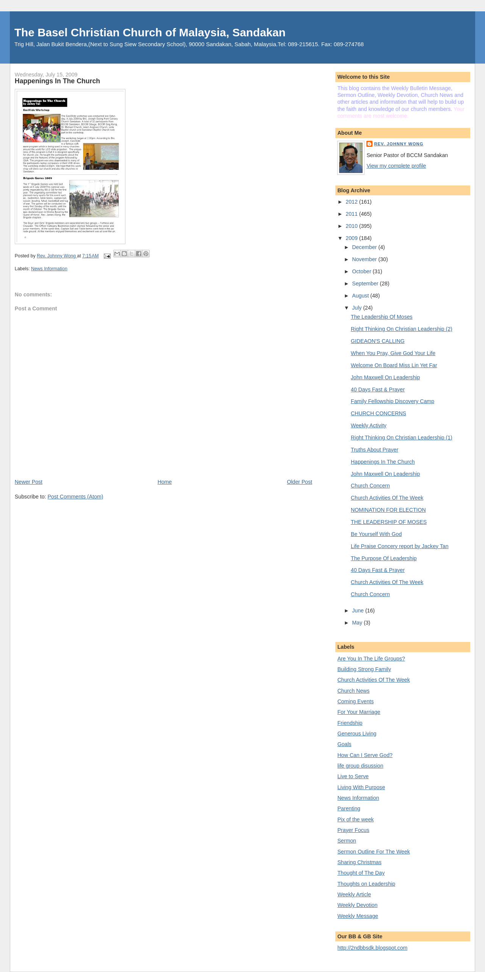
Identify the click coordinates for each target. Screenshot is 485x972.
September (366, 283)
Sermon (346, 841)
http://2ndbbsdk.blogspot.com (372, 948)
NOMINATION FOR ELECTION (388, 510)
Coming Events (355, 701)
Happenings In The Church (383, 462)
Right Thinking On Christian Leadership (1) (401, 438)
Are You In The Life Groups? (371, 659)
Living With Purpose (361, 787)
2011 (352, 214)
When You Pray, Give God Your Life (393, 353)
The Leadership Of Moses (382, 317)
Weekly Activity (368, 425)
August (361, 296)
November (365, 259)
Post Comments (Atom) (75, 497)
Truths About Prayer (374, 450)
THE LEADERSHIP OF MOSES (389, 522)
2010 (352, 226)
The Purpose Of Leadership (384, 558)
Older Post (299, 482)
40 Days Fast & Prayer (378, 389)
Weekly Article (354, 894)
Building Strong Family (364, 669)
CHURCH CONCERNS (378, 413)
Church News (353, 691)
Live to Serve (353, 776)
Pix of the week (355, 819)
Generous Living (356, 734)
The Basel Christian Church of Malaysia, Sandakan (150, 32)
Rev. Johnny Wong (398, 144)
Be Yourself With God (376, 534)
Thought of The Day (361, 873)
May (358, 623)
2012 (352, 202)
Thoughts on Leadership (366, 884)
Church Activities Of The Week (387, 498)
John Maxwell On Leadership (385, 377)
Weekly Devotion (357, 905)
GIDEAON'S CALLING (378, 341)
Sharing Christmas (359, 862)
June (358, 611)
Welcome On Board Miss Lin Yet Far (394, 365)
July (357, 308)
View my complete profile (396, 166)
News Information (49, 268)
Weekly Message (357, 916)
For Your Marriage (358, 712)
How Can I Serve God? (365, 755)
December (365, 247)
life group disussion (360, 766)
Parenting (348, 808)
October (362, 271)
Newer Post (28, 482)
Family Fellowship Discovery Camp (392, 401)
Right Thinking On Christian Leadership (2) (401, 329)
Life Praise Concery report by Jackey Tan (400, 546)
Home (165, 482)
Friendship (349, 723)
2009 (352, 238)
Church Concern (370, 486)
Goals (344, 744)
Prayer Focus (353, 830)
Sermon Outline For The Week (373, 852)
